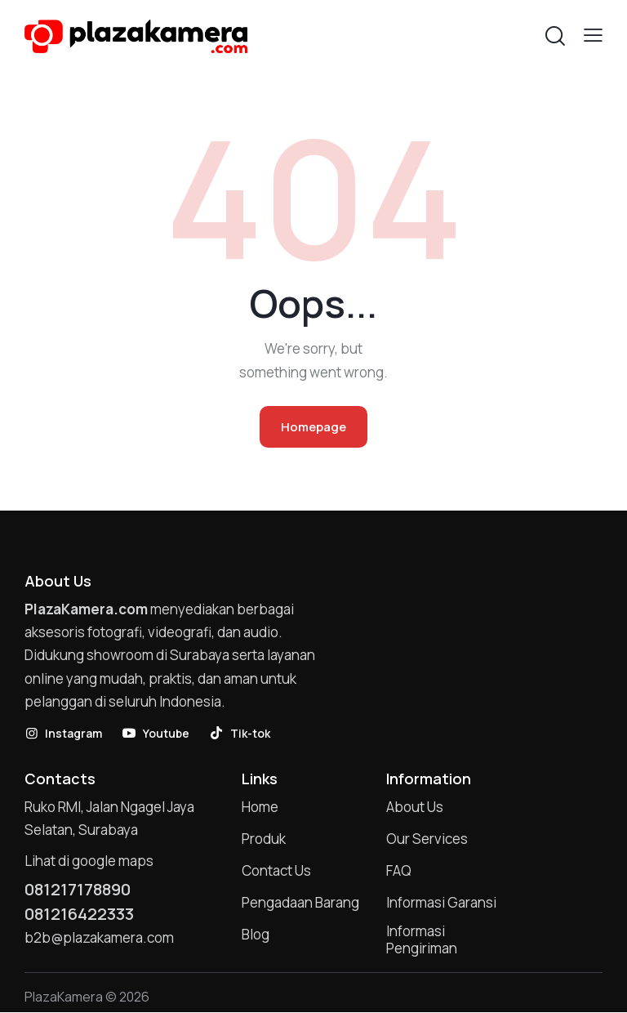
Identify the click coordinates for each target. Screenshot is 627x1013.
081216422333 (79, 914)
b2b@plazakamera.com (99, 938)
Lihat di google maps (88, 861)
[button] (593, 35)
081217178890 (78, 889)
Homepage (313, 426)
